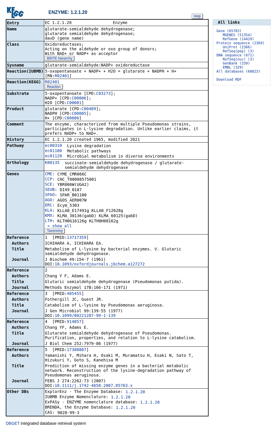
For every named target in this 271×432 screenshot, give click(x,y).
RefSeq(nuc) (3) (238, 59)
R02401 (62, 76)
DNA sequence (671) (235, 55)
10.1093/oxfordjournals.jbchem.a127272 (100, 264)
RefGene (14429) (238, 39)
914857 (74, 322)
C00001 (74, 103)
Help (197, 16)
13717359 (76, 238)
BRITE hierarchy (59, 59)
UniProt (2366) (237, 47)
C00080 (71, 118)
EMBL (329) (233, 67)
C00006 (79, 98)
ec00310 (53, 146)
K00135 (52, 163)
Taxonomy (55, 231)
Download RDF (229, 79)
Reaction (53, 87)
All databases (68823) (238, 71)
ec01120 (53, 156)
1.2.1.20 (135, 392)
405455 (74, 294)
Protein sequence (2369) (240, 43)
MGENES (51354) (237, 35)
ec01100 (53, 151)
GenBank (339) (236, 63)
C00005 (79, 114)
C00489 (88, 109)
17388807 (76, 350)
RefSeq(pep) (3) (238, 51)
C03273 (103, 94)
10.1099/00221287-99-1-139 (85, 316)
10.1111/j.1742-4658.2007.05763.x (94, 386)
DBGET (13, 424)
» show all (58, 226)
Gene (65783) (229, 31)
